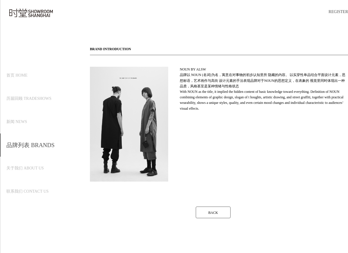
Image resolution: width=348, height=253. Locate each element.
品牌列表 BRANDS (30, 145)
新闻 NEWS (16, 122)
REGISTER (338, 12)
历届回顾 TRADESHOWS (28, 98)
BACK (213, 213)
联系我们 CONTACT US (27, 191)
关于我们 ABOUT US (25, 168)
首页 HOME (17, 75)
